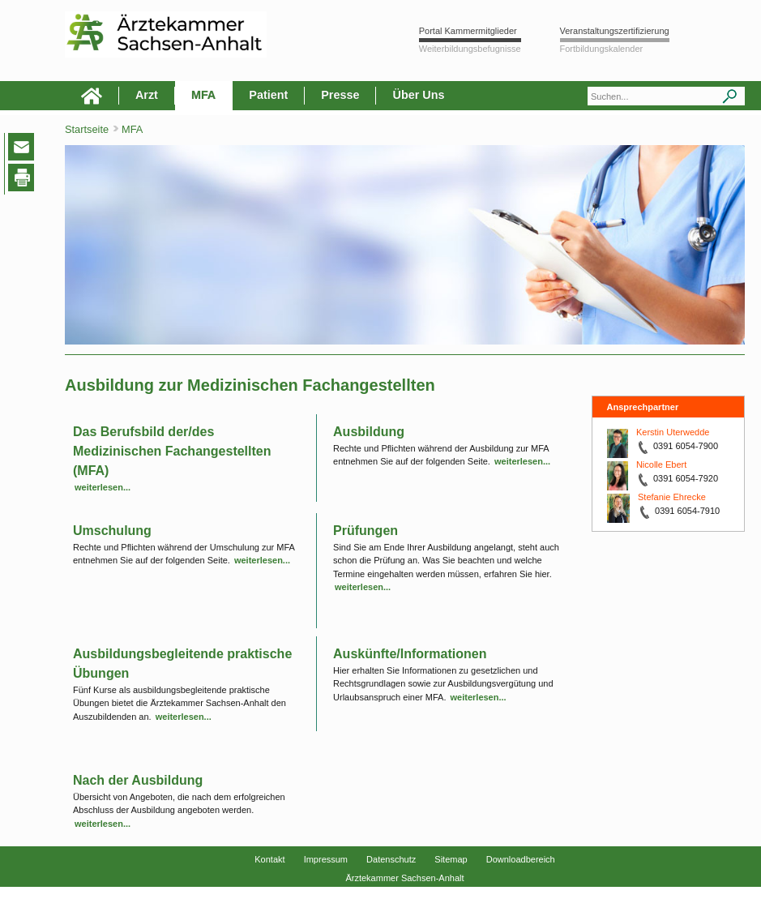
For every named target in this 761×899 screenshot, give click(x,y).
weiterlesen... (102, 487)
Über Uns (418, 94)
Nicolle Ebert (661, 464)
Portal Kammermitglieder (468, 31)
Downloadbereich (520, 859)
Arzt (146, 94)
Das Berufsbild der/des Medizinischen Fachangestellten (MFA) (172, 451)
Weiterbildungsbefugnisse (470, 49)
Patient (268, 94)
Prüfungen (365, 530)
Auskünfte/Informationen (409, 654)
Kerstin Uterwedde (673, 432)
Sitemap (450, 859)
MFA (203, 94)
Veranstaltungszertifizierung (614, 31)
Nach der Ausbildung (138, 780)
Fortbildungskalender (601, 49)
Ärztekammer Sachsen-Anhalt (404, 878)
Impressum (326, 859)
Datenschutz (391, 859)
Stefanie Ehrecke (672, 497)
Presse (340, 94)
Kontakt (269, 859)
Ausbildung (368, 432)
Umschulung (112, 530)
